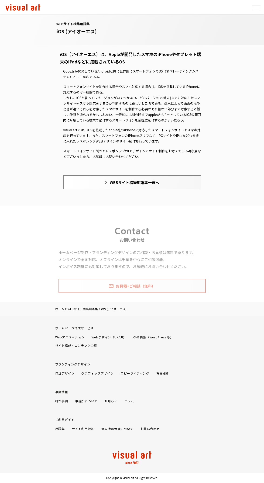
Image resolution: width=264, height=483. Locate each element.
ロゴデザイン (65, 373)
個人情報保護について (117, 429)
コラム (129, 401)
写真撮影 (162, 373)
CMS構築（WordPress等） (153, 337)
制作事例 (61, 401)
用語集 (60, 429)
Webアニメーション (70, 337)
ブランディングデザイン (72, 364)
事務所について (86, 401)
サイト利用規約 (83, 429)
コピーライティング (134, 373)
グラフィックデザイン (97, 373)
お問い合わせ (150, 429)
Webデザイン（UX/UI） (109, 337)
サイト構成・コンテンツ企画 (76, 345)
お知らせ (110, 401)
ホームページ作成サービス (74, 328)
